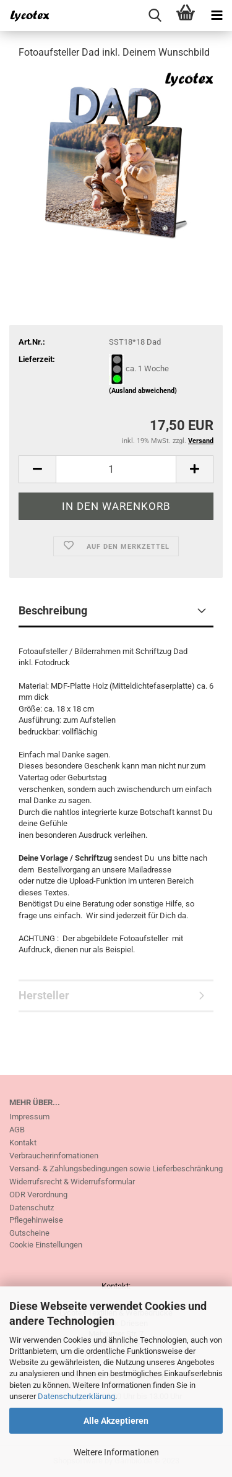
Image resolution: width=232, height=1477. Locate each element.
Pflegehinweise (36, 1220)
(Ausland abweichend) (143, 391)
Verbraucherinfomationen (53, 1155)
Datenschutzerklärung (76, 1396)
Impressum (29, 1116)
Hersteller (44, 995)
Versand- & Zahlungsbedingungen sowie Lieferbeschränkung (116, 1168)
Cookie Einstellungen (45, 1244)
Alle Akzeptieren (116, 1421)
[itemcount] (116, 469)
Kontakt (23, 1142)
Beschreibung (53, 610)
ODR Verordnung (38, 1194)
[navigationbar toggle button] (216, 15)
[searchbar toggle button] (154, 15)
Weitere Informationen (116, 1452)
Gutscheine (29, 1233)
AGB (17, 1129)
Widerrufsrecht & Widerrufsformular (72, 1181)
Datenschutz (31, 1207)
